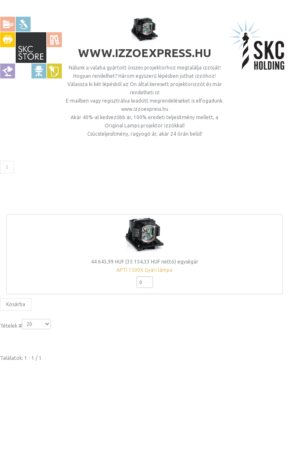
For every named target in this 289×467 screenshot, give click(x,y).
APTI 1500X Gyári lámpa (144, 270)
